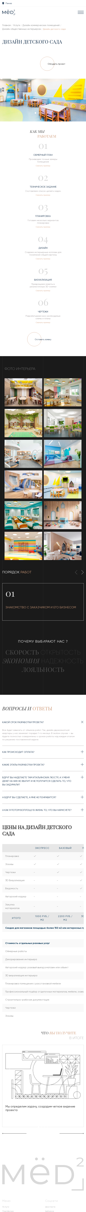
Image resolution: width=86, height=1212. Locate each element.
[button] (35, 113)
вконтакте (50, 1207)
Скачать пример (43, 166)
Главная (6, 25)
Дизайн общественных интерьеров (21, 29)
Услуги (16, 25)
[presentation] (11, 100)
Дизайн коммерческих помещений (41, 25)
